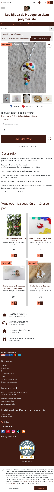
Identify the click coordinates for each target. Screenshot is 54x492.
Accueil (5, 34)
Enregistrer (27, 106)
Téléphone (5, 422)
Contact (34, 2)
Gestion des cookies (7, 401)
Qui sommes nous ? (7, 374)
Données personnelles (8, 404)
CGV (3, 376)
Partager (14, 106)
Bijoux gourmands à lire (9, 382)
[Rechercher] (51, 28)
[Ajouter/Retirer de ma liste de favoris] (50, 139)
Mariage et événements (9, 379)
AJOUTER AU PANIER (23, 139)
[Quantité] (5, 130)
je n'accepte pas (13, 488)
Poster (40, 106)
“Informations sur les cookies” (29, 481)
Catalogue (5, 368)
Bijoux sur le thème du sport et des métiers (15, 38)
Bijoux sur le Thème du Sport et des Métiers (19, 116)
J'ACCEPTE (41, 488)
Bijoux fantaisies (16, 34)
